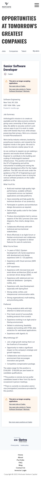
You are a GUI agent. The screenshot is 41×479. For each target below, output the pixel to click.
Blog (20, 465)
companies (13, 51)
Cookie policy (25, 445)
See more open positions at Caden (20, 422)
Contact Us (20, 468)
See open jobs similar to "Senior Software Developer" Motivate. (20, 90)
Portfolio (20, 460)
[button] (37, 5)
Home (20, 455)
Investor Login (20, 470)
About (20, 457)
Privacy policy (15, 445)
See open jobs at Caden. (17, 86)
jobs (4, 51)
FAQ (20, 462)
